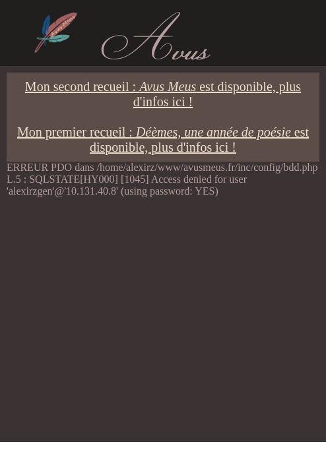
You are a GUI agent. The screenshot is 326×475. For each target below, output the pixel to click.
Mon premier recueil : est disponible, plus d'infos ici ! (163, 139)
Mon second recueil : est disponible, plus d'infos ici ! (163, 94)
